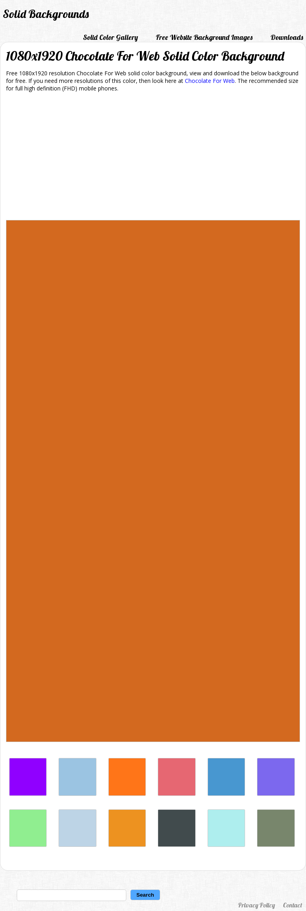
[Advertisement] (153, 157)
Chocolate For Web (210, 80)
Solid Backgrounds (46, 14)
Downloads (287, 37)
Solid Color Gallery (110, 37)
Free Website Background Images (204, 37)
